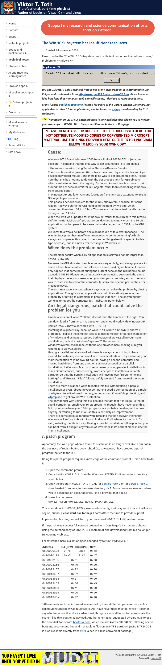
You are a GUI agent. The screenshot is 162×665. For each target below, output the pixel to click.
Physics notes (17, 66)
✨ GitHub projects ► (20, 104)
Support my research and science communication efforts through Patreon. (98, 27)
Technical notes (18, 59)
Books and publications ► (18, 51)
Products (14, 112)
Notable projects (18, 43)
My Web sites (16, 132)
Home (12, 23)
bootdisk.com (82, 620)
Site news (14, 152)
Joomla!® (156, 656)
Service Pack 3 (138, 483)
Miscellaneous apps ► (21, 94)
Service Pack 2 (111, 483)
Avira (83, 629)
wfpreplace (55, 396)
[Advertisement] (30, 187)
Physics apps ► (18, 86)
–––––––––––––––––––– (21, 80)
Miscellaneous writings (17, 123)
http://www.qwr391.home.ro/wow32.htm (104, 94)
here (78, 321)
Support (13, 36)
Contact (13, 30)
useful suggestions (71, 104)
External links (16, 145)
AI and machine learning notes (18, 74)
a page (116, 109)
